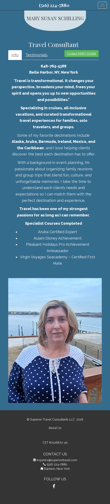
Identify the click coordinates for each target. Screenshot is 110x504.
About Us (55, 428)
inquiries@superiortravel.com (57, 460)
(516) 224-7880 (54, 5)
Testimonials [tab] (36, 55)
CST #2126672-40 (55, 442)
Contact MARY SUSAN (81, 53)
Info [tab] (15, 55)
